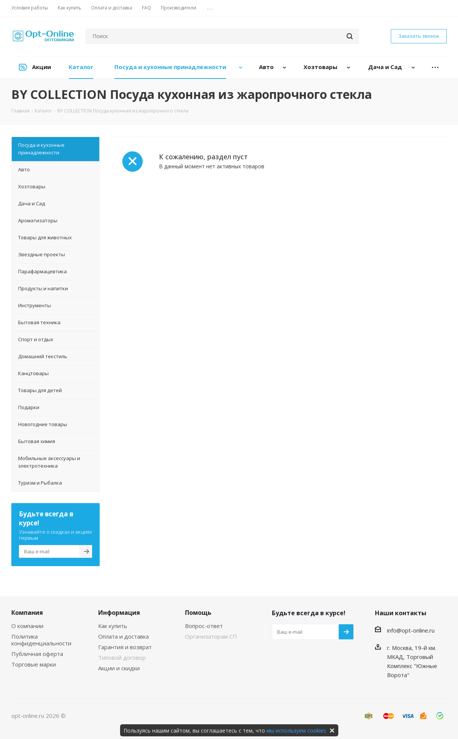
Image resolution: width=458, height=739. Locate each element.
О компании (27, 626)
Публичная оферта (37, 653)
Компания (27, 612)
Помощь (198, 612)
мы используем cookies (296, 730)
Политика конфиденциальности (41, 640)
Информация (119, 612)
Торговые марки (33, 664)
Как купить (112, 626)
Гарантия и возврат (125, 647)
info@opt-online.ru (411, 630)
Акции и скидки (119, 668)
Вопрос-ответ (204, 626)
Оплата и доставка (123, 636)
